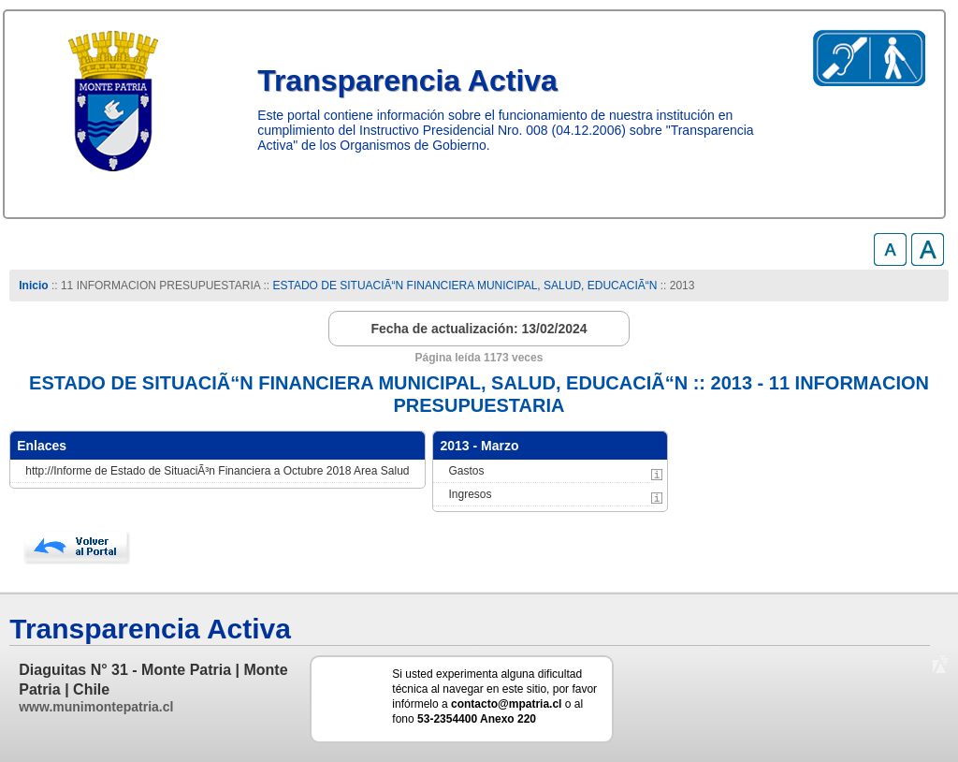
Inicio (33, 285)
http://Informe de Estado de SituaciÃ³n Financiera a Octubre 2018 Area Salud (217, 470)
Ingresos (469, 494)
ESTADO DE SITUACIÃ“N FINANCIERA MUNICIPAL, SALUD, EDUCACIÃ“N (464, 285)
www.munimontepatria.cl (96, 706)
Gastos (466, 470)
